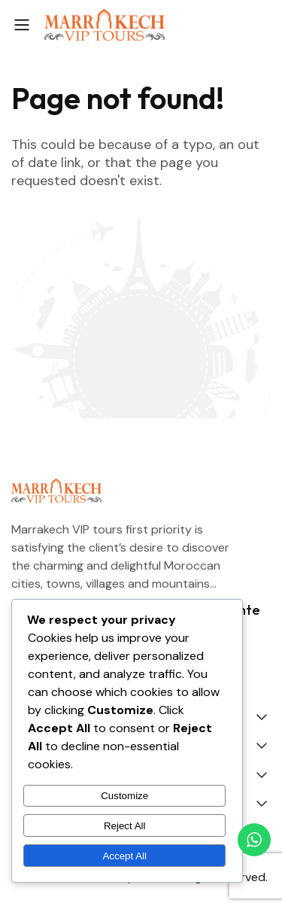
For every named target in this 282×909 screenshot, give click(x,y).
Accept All (124, 856)
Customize (124, 795)
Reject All (125, 825)
